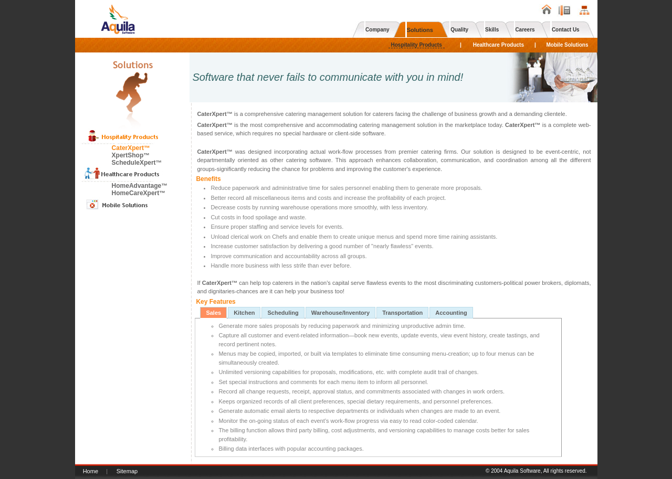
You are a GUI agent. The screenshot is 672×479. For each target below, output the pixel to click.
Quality (459, 30)
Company (377, 30)
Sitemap (127, 471)
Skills (492, 30)
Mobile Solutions (568, 45)
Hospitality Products (416, 45)
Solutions (420, 30)
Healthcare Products (498, 45)
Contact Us (566, 30)
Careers (524, 30)
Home (90, 471)
